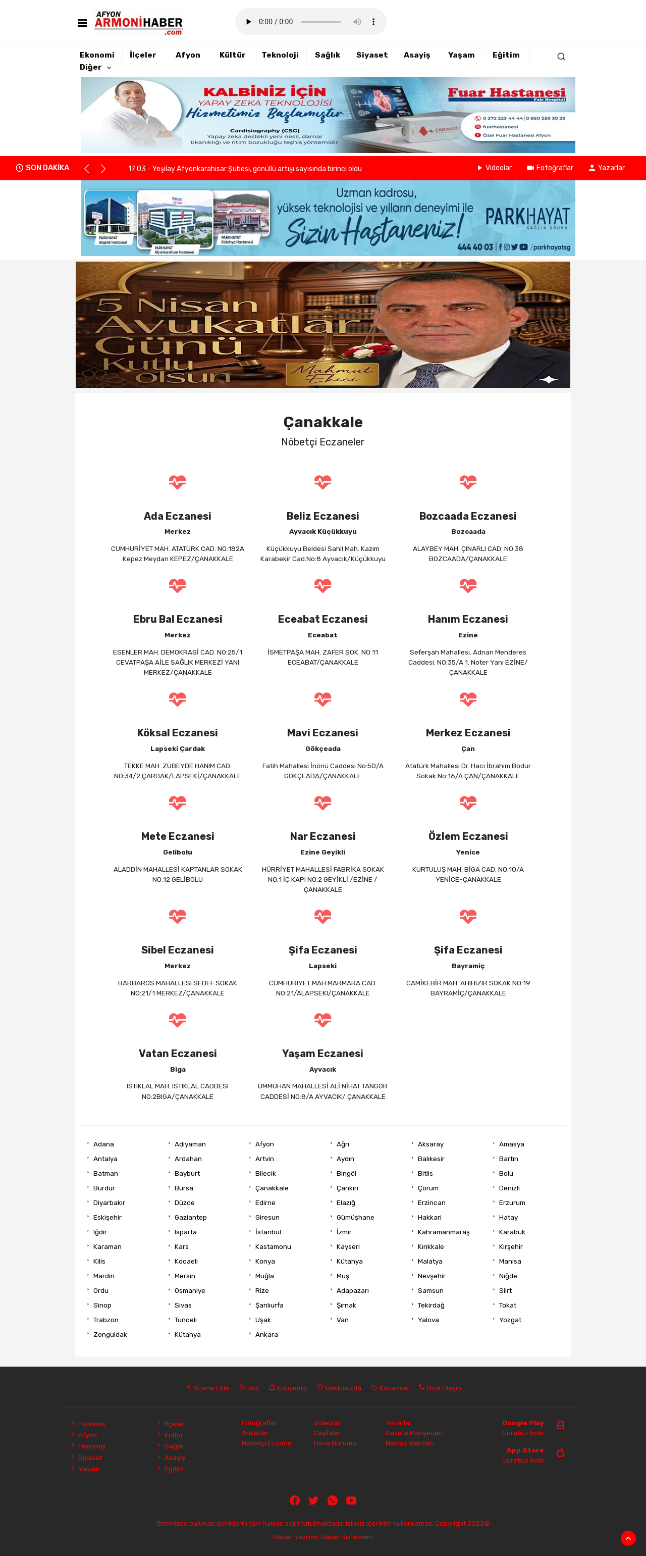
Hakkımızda (339, 1388)
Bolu (506, 1173)
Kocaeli (186, 1261)
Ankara (266, 1334)
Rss (249, 1388)
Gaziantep (191, 1217)
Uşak (263, 1320)
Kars (182, 1246)
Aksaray (431, 1144)
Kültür (233, 55)
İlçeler (143, 55)
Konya (265, 1261)
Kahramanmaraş (444, 1232)
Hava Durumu (335, 1443)
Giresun (267, 1217)
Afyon (188, 55)
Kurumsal (390, 1388)
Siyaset (372, 55)
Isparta (186, 1232)
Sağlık (327, 55)
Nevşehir (432, 1276)
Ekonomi (97, 55)
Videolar (493, 168)
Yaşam (461, 55)
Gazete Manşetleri (414, 1433)
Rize (262, 1290)
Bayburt (187, 1173)
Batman (105, 1173)
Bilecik (265, 1173)
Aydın (345, 1159)
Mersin (185, 1276)
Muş (343, 1276)
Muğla (264, 1276)
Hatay (508, 1217)
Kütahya (350, 1261)
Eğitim (506, 55)
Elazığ (346, 1202)
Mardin (104, 1276)
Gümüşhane (355, 1217)
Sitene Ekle (207, 1388)
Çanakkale (272, 1188)
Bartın (508, 1159)
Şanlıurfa (269, 1305)
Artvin (264, 1159)
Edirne (265, 1202)
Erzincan (432, 1202)
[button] (91, 173)
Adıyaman (190, 1144)
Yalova (428, 1320)
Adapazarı (353, 1290)
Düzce (185, 1202)
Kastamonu (273, 1246)
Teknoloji (280, 55)
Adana (103, 1144)
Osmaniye (190, 1290)
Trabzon (106, 1320)
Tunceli (186, 1320)
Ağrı (343, 1144)
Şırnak (346, 1305)
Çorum (428, 1188)
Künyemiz (287, 1388)
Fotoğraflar (549, 168)
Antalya (105, 1159)
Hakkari (430, 1217)
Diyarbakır (109, 1202)
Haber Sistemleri (346, 1537)
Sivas (183, 1305)
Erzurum (512, 1202)
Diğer (91, 67)
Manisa (510, 1261)
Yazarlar (606, 168)
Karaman (107, 1246)
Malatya (430, 1261)
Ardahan (188, 1159)
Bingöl (346, 1173)
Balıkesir (431, 1159)
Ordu (101, 1290)
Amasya (511, 1144)
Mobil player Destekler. (311, 21)
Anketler (255, 1433)
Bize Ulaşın (439, 1388)
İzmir (344, 1232)
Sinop (102, 1305)
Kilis (99, 1261)
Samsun (431, 1290)
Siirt (505, 1290)
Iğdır (100, 1232)
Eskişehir (107, 1217)
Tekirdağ (431, 1305)
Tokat (507, 1305)
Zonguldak (110, 1334)
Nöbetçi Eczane (267, 1443)
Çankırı (347, 1188)
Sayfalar (327, 1433)
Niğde (508, 1276)
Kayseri (348, 1246)
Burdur (104, 1188)
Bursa (184, 1188)
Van (343, 1320)
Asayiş (417, 55)
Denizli (509, 1188)
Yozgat (510, 1320)
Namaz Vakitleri (410, 1443)
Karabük (512, 1232)
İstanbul (268, 1232)
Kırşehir (511, 1246)
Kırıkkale (431, 1246)
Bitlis (425, 1173)
